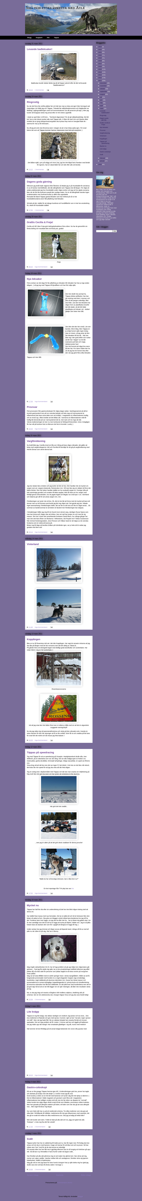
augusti (102, 94)
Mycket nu (33, 905)
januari (102, 161)
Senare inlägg (32, 1175)
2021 (100, 52)
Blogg (29, 37)
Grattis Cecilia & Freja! (40, 222)
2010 (100, 164)
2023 (100, 47)
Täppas (56, 37)
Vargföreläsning (36, 441)
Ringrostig (33, 102)
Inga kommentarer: (41, 267)
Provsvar (32, 407)
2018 (100, 61)
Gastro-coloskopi (37, 1087)
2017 (100, 63)
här (73, 888)
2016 (100, 66)
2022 (100, 49)
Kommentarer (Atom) (65, 1183)
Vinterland (33, 544)
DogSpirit (39, 37)
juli (101, 97)
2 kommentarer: (40, 999)
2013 (100, 75)
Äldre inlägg (86, 1175)
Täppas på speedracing (40, 752)
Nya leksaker (34, 279)
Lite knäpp (33, 1011)
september (103, 91)
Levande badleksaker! (39, 49)
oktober (102, 89)
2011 (100, 80)
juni (101, 100)
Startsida (59, 1175)
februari (103, 158)
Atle (48, 37)
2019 (100, 58)
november (103, 86)
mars (102, 108)
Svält (30, 1139)
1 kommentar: (40, 90)
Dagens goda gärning (39, 181)
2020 (100, 55)
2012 (100, 78)
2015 (100, 69)
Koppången (33, 639)
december (103, 83)
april (101, 105)
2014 (100, 72)
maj (101, 103)
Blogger (80, 1196)
